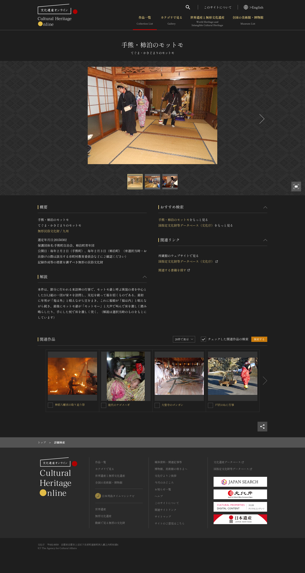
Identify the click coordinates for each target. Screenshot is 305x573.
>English (253, 7)
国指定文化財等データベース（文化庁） (186, 225)
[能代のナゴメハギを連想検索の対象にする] (103, 405)
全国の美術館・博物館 (247, 21)
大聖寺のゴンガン (172, 405)
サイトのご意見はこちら (170, 523)
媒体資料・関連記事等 (168, 462)
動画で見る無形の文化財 (110, 523)
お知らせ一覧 (163, 489)
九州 (65, 231)
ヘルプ (159, 496)
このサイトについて (218, 7)
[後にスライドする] (261, 119)
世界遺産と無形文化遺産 (207, 21)
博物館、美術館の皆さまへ (171, 469)
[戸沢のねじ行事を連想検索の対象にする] (210, 405)
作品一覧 (145, 21)
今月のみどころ (164, 482)
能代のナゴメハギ (119, 405)
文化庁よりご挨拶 (165, 476)
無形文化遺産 (103, 516)
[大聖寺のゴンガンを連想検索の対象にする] (157, 405)
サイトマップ (163, 516)
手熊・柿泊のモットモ (173, 219)
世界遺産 (100, 509)
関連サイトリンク (165, 510)
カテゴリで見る (171, 21)
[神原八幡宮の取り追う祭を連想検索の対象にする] (50, 405)
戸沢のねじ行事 (224, 405)
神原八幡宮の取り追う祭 (70, 405)
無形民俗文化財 (49, 231)
